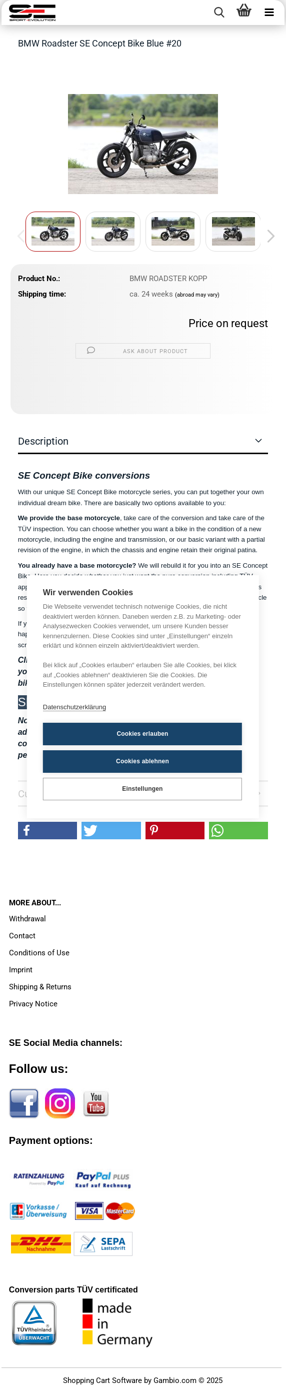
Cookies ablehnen (142, 761)
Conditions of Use (39, 952)
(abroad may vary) (197, 295)
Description (43, 441)
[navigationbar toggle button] (269, 12)
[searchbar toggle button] (219, 12)
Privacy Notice (33, 1003)
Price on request (228, 323)
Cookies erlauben (142, 733)
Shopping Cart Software (102, 1380)
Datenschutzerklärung (74, 707)
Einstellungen (142, 788)
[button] (268, 237)
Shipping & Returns (40, 986)
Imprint (20, 969)
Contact (22, 935)
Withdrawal (27, 918)
